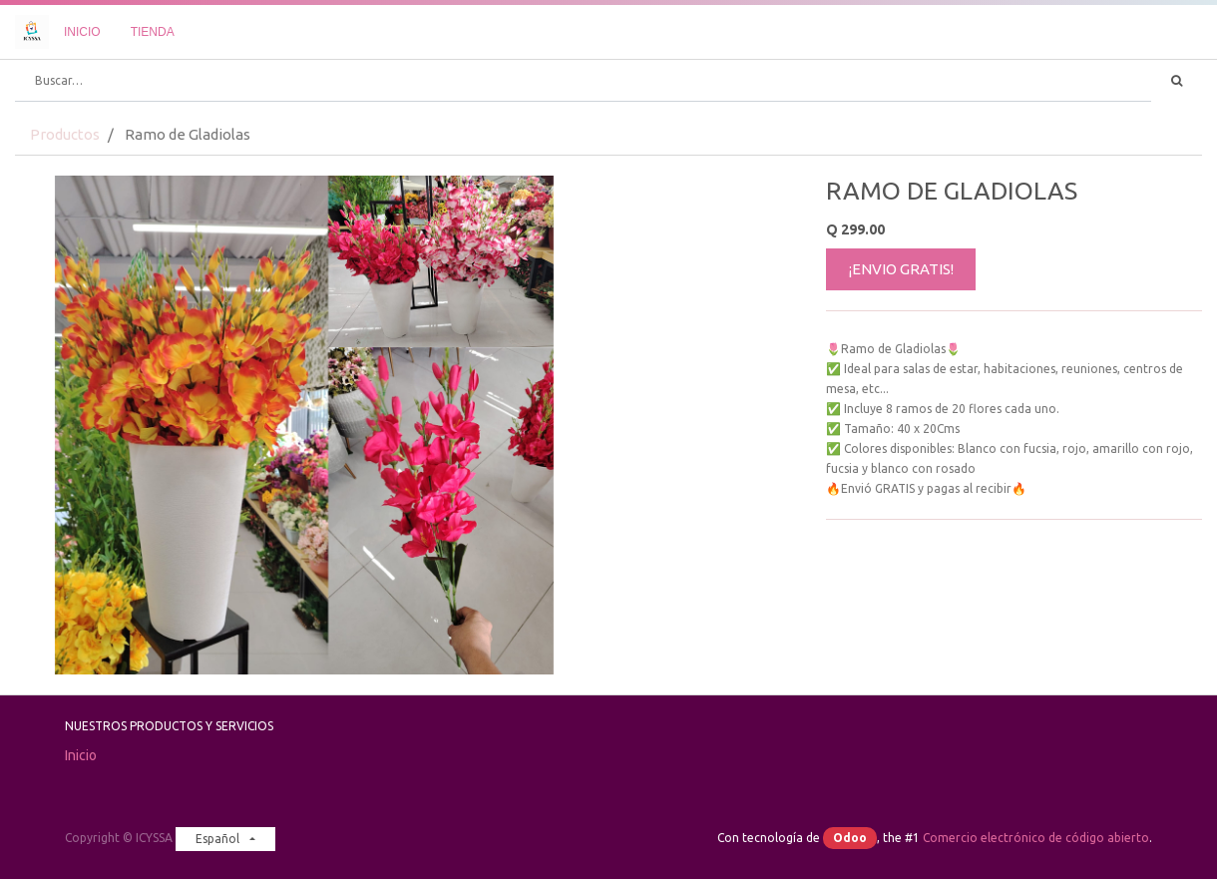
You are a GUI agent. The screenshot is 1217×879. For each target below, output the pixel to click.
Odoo (850, 837)
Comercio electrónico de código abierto (1036, 837)
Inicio (81, 755)
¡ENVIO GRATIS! (901, 268)
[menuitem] (82, 32)
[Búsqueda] (1176, 81)
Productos (65, 134)
